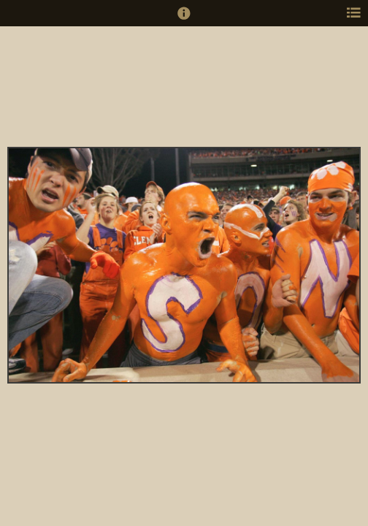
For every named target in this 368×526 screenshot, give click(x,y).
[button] (184, 20)
